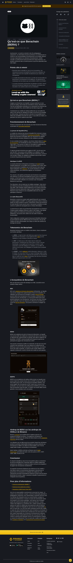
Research (40, 545)
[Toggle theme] (70, 2)
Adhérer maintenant (46, 6)
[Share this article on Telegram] (64, 14)
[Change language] (68, 2)
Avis (47, 552)
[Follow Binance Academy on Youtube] (62, 538)
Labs (39, 543)
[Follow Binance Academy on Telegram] (60, 538)
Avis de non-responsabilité (49, 547)
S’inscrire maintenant (63, 106)
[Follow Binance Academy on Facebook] (56, 538)
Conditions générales (51, 541)
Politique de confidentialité (49, 544)
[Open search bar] (65, 2)
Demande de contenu (51, 550)
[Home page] (8, 2)
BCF (39, 541)
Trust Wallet (39, 548)
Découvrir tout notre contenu (36, 532)
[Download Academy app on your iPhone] (12, 545)
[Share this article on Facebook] (60, 14)
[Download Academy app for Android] (19, 545)
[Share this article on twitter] (57, 14)
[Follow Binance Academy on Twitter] (58, 538)
